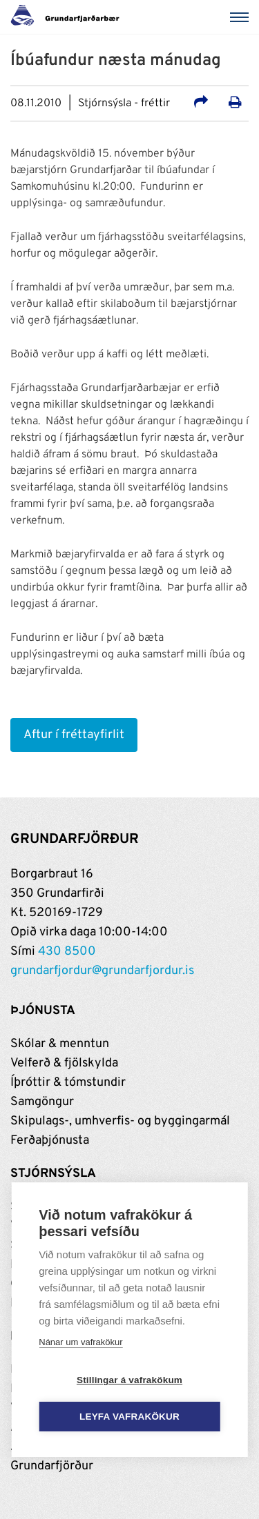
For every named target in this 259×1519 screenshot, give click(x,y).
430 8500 (67, 952)
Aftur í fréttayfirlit (73, 735)
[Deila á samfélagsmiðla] (201, 104)
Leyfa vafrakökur (129, 1416)
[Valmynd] (241, 17)
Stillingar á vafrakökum (129, 1380)
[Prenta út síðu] (235, 104)
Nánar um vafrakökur (80, 1342)
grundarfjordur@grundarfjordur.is (102, 971)
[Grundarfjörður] (68, 17)
